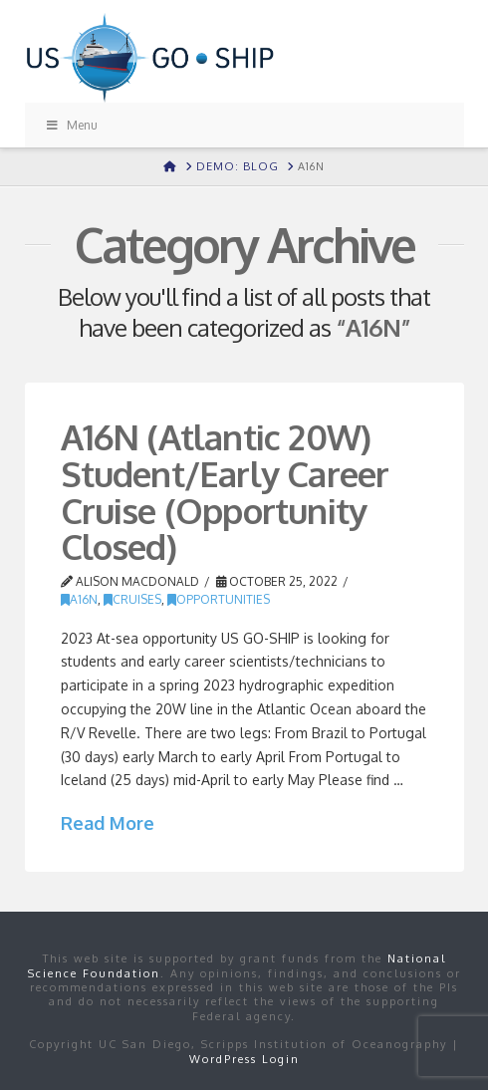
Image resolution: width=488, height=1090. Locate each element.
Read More (107, 823)
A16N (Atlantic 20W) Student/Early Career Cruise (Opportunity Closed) (225, 491)
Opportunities (218, 599)
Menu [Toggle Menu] (72, 125)
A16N (79, 599)
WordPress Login (244, 1059)
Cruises (132, 599)
